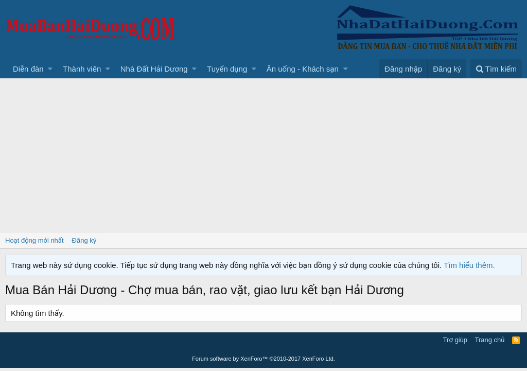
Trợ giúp (455, 340)
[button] (50, 68)
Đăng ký (84, 240)
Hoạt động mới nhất (34, 240)
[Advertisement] (263, 155)
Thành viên (82, 68)
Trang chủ (490, 340)
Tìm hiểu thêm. (469, 265)
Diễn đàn (28, 68)
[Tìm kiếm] (496, 68)
